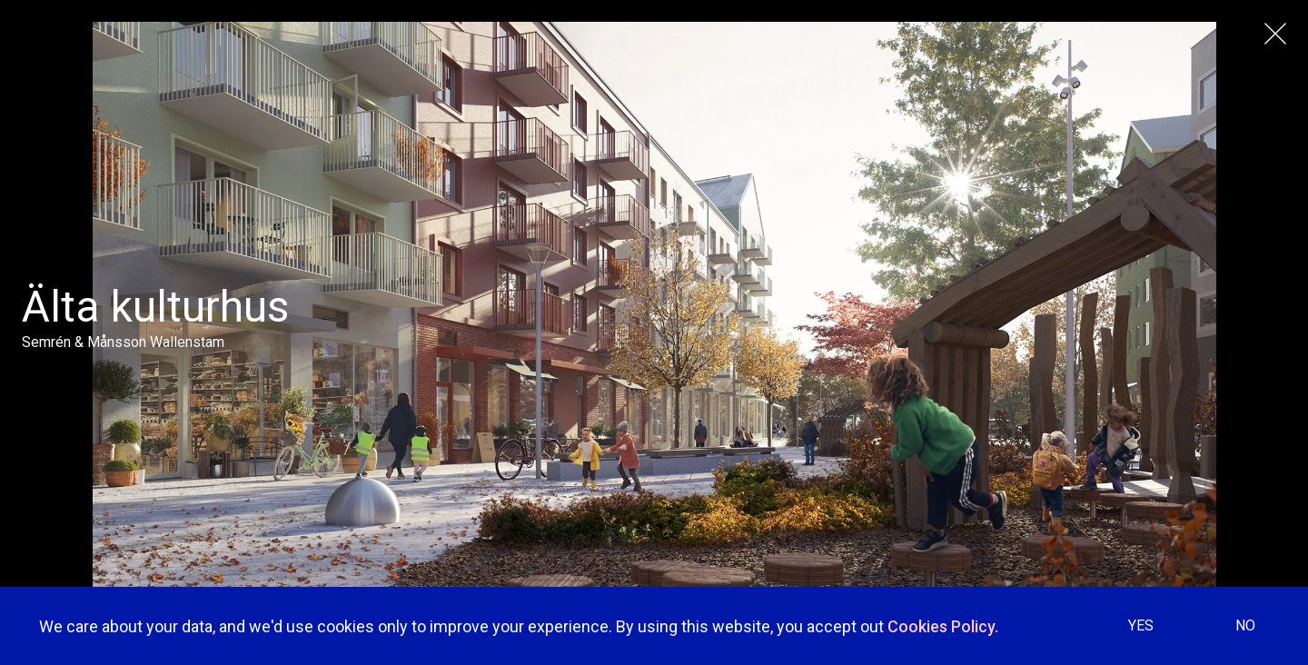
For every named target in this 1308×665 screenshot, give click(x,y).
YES (1141, 625)
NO (1245, 625)
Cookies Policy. (942, 626)
